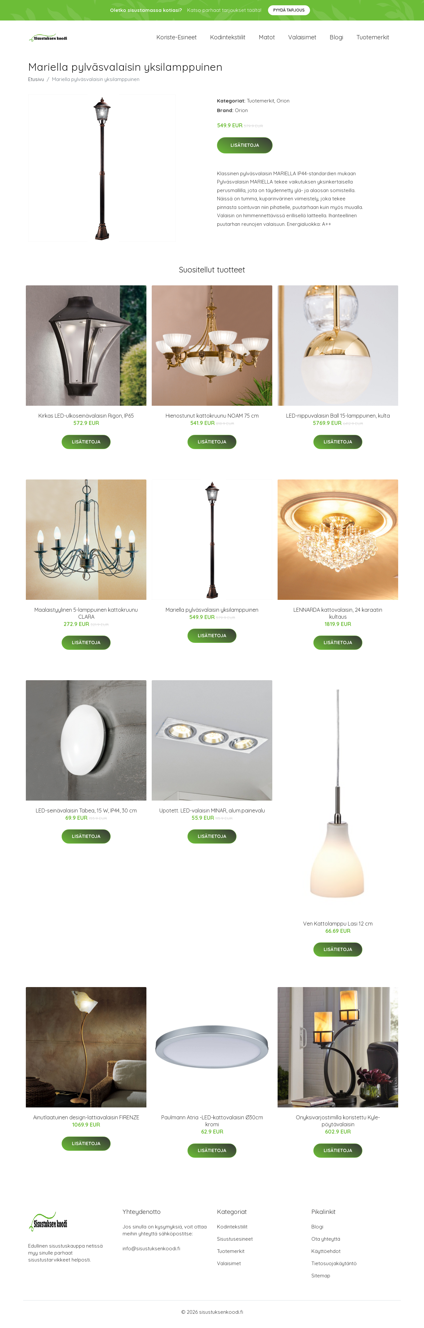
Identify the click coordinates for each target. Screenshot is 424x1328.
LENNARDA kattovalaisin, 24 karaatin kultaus (337, 618)
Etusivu (36, 84)
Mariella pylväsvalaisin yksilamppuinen (212, 614)
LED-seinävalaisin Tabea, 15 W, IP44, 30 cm (86, 815)
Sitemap (320, 1280)
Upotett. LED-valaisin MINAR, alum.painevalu (212, 815)
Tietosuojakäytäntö (334, 1268)
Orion (283, 105)
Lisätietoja (245, 150)
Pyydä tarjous (289, 10)
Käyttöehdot (326, 1256)
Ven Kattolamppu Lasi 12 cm (338, 928)
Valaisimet (302, 39)
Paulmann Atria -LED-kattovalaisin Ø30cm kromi (212, 1125)
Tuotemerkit (372, 39)
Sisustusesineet (235, 1243)
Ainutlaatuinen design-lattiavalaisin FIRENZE (86, 1122)
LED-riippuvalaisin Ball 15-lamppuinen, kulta (338, 420)
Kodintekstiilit (227, 39)
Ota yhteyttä (325, 1243)
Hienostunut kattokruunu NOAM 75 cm (212, 420)
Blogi (336, 39)
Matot (267, 39)
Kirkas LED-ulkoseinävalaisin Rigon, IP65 (86, 420)
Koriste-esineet (176, 39)
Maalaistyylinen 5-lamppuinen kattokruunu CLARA (86, 618)
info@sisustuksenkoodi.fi (151, 1253)
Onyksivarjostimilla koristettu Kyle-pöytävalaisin (338, 1125)
